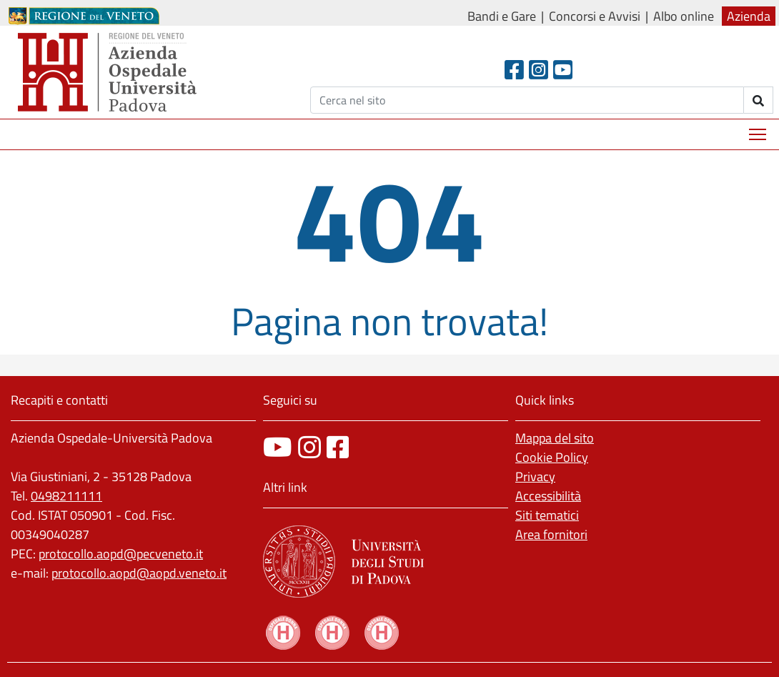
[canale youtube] (277, 447)
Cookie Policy (551, 457)
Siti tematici (547, 515)
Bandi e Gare (501, 16)
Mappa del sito (554, 438)
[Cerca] (527, 100)
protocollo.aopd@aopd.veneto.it (139, 573)
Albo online (683, 16)
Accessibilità (548, 495)
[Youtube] (562, 70)
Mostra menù (758, 129)
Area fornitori (551, 534)
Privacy (535, 476)
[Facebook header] (514, 70)
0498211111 (66, 495)
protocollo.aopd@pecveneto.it (121, 553)
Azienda (748, 16)
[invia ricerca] (758, 100)
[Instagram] (538, 70)
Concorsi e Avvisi (594, 16)
